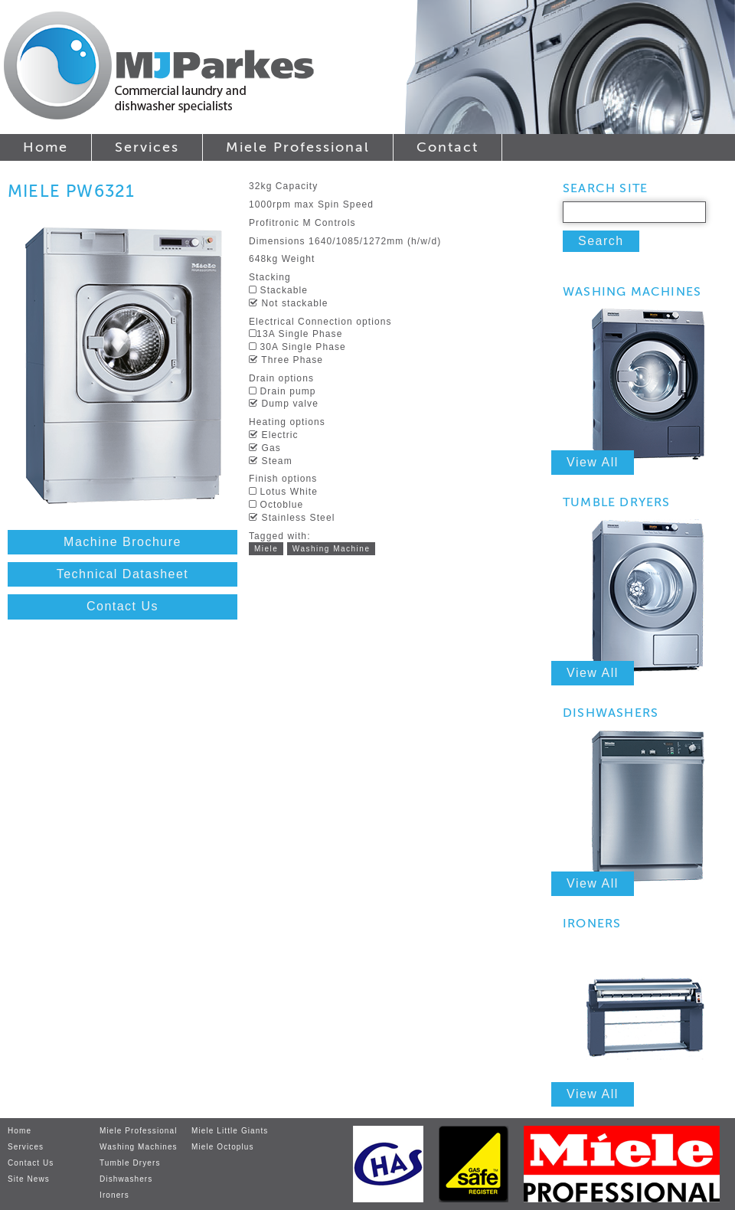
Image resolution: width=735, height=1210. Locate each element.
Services (147, 147)
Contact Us (122, 606)
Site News (29, 1179)
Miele (266, 548)
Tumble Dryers (130, 1163)
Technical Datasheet (123, 573)
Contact (447, 147)
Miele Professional (298, 147)
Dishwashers (126, 1179)
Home (45, 147)
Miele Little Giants (229, 1131)
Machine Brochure (122, 541)
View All (593, 462)
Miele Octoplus (222, 1147)
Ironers (114, 1195)
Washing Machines (139, 1147)
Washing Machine (331, 548)
